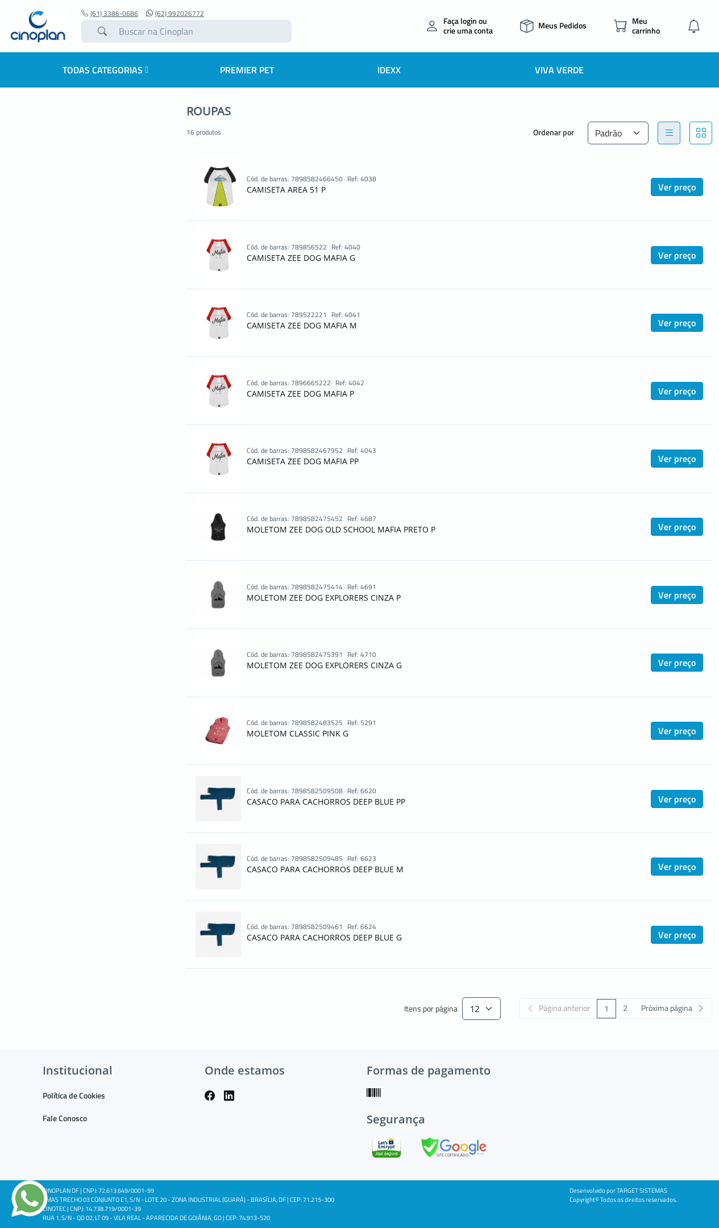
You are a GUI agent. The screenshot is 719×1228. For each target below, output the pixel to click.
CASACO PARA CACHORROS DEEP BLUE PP (326, 801)
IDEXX (389, 70)
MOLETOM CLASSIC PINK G (297, 733)
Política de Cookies (74, 1095)
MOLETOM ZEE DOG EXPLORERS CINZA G (324, 665)
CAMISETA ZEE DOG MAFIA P (300, 393)
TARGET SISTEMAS (642, 1190)
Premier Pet (247, 70)
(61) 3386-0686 (109, 14)
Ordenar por (553, 132)
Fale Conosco (65, 1118)
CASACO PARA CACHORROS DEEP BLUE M (325, 869)
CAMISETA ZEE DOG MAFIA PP (303, 461)
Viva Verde (559, 70)
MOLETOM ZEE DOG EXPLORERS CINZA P (324, 597)
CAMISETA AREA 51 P (286, 189)
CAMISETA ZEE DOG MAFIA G (301, 257)
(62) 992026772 (175, 14)
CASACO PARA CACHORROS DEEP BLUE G (324, 937)
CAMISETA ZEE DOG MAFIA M (302, 325)
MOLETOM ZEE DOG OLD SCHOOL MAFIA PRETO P (341, 529)
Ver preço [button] (677, 187)
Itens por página (431, 1009)
